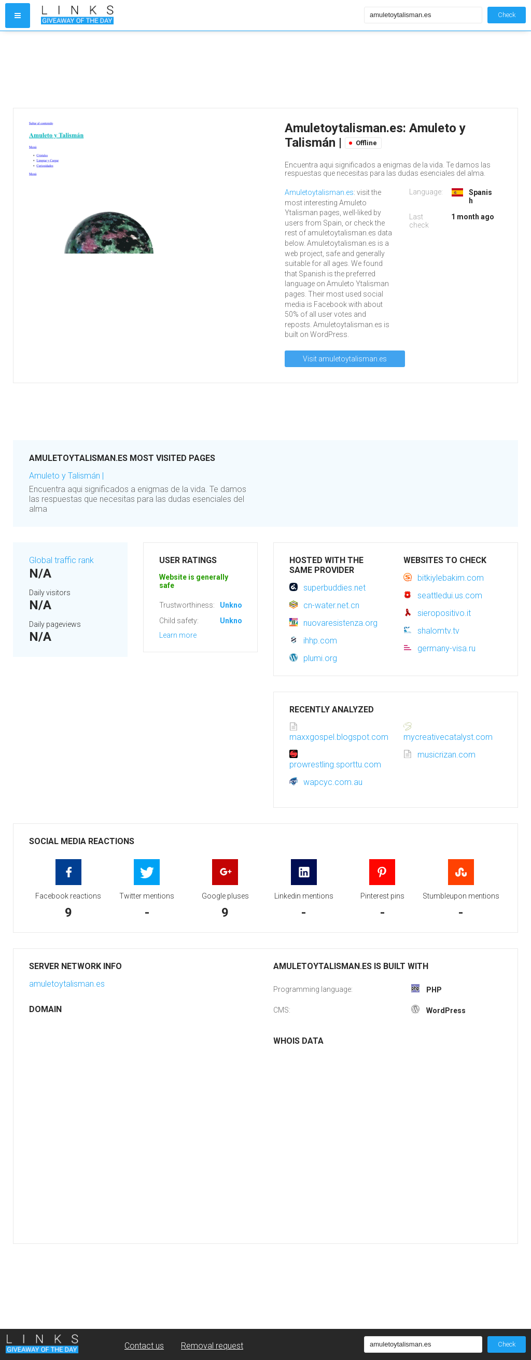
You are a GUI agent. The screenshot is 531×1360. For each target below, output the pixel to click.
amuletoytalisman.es (67, 984)
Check (506, 15)
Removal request (212, 1346)
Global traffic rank (61, 560)
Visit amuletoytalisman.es (345, 359)
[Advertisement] (200, 69)
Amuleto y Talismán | (66, 476)
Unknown (235, 605)
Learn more (178, 635)
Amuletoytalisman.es (319, 192)
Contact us (144, 1346)
